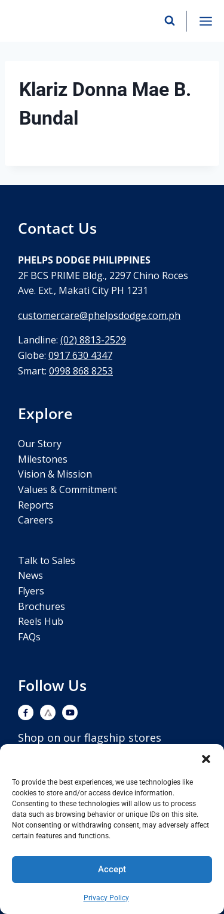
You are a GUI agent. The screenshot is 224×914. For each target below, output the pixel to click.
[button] (206, 759)
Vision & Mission (55, 474)
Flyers (31, 590)
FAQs (29, 636)
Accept (112, 869)
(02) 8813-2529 (93, 339)
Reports (36, 505)
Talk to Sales (46, 560)
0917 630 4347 (80, 355)
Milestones (42, 459)
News (30, 575)
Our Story (40, 443)
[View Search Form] (169, 21)
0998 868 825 (78, 370)
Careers (35, 519)
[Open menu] (205, 21)
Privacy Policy (106, 898)
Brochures (41, 606)
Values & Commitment (67, 489)
